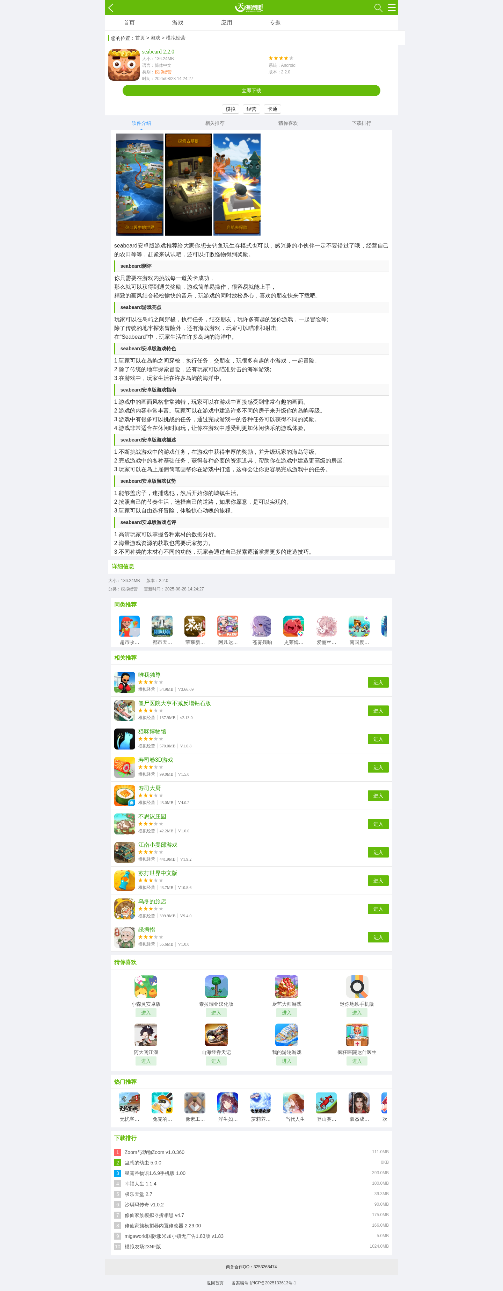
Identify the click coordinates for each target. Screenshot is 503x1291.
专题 (275, 23)
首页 (129, 23)
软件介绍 (141, 123)
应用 (226, 23)
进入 (378, 682)
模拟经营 (163, 72)
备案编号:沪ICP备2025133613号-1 (264, 1283)
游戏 (177, 23)
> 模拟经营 (173, 38)
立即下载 (251, 90)
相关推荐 (215, 123)
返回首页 (215, 1283)
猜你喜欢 (288, 123)
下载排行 (361, 123)
